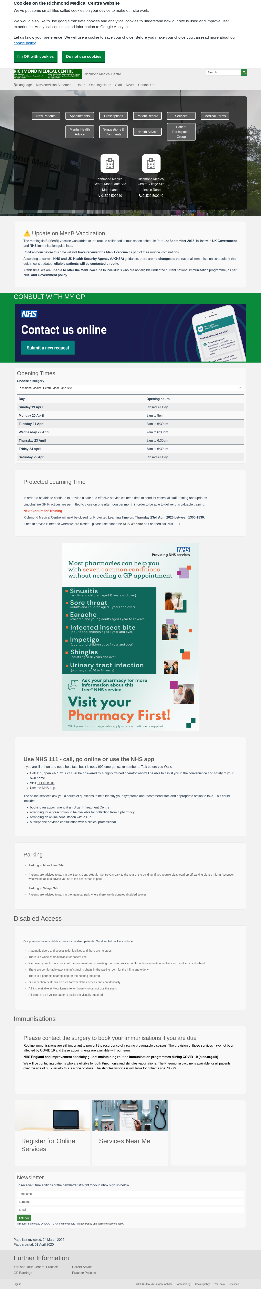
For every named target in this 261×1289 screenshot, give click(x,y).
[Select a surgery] (130, 388)
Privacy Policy (84, 1224)
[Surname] (130, 1202)
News (130, 84)
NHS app (48, 787)
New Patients (45, 116)
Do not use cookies (83, 56)
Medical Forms (215, 116)
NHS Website (133, 523)
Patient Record (147, 116)
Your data (219, 1284)
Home (80, 84)
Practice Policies (84, 1272)
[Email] (130, 1210)
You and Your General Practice (36, 1266)
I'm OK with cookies (35, 56)
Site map (234, 1284)
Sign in (17, 1284)
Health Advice (147, 131)
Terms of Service (107, 1224)
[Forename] (130, 1194)
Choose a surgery (30, 380)
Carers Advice (82, 1266)
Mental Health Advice (80, 132)
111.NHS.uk (45, 783)
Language (23, 84)
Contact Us (146, 84)
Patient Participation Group (181, 131)
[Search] (223, 72)
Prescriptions (113, 116)
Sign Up (24, 1217)
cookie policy (24, 43)
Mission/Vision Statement (54, 84)
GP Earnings (23, 1272)
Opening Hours (100, 84)
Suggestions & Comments (113, 132)
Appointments (80, 116)
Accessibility (183, 1284)
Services (181, 116)
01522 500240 (110, 195)
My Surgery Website (162, 1284)
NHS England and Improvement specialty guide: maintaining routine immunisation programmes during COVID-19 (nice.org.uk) (120, 1056)
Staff (118, 84)
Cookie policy (202, 1284)
